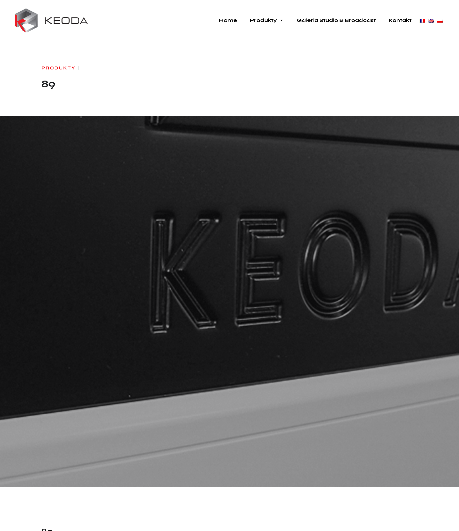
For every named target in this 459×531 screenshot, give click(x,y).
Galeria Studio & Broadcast (336, 20)
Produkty (267, 20)
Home (228, 20)
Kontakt (400, 20)
